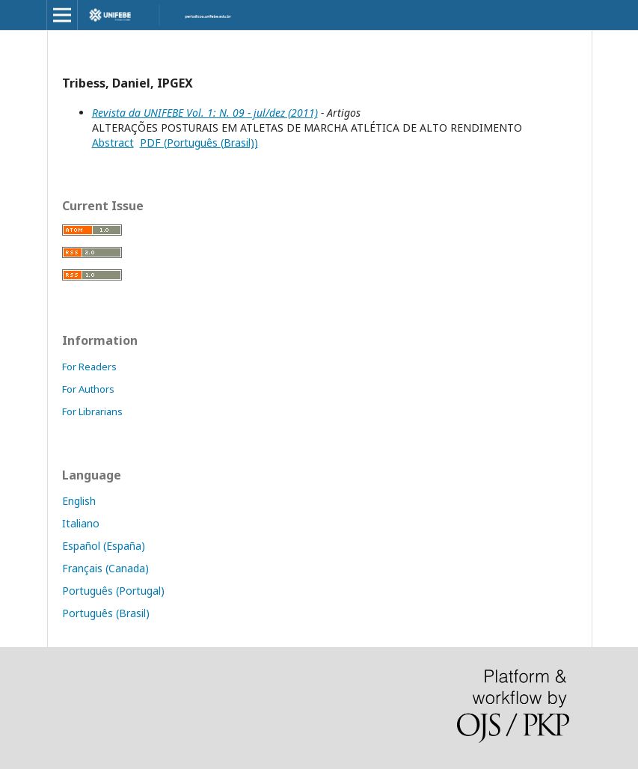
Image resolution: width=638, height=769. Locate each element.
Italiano (80, 523)
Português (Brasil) (106, 613)
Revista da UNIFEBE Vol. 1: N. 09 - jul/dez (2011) (205, 112)
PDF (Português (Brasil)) (199, 142)
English (79, 501)
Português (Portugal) (113, 590)
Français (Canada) (105, 568)
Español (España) (103, 546)
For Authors (88, 389)
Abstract (113, 142)
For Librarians (92, 411)
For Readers (89, 366)
